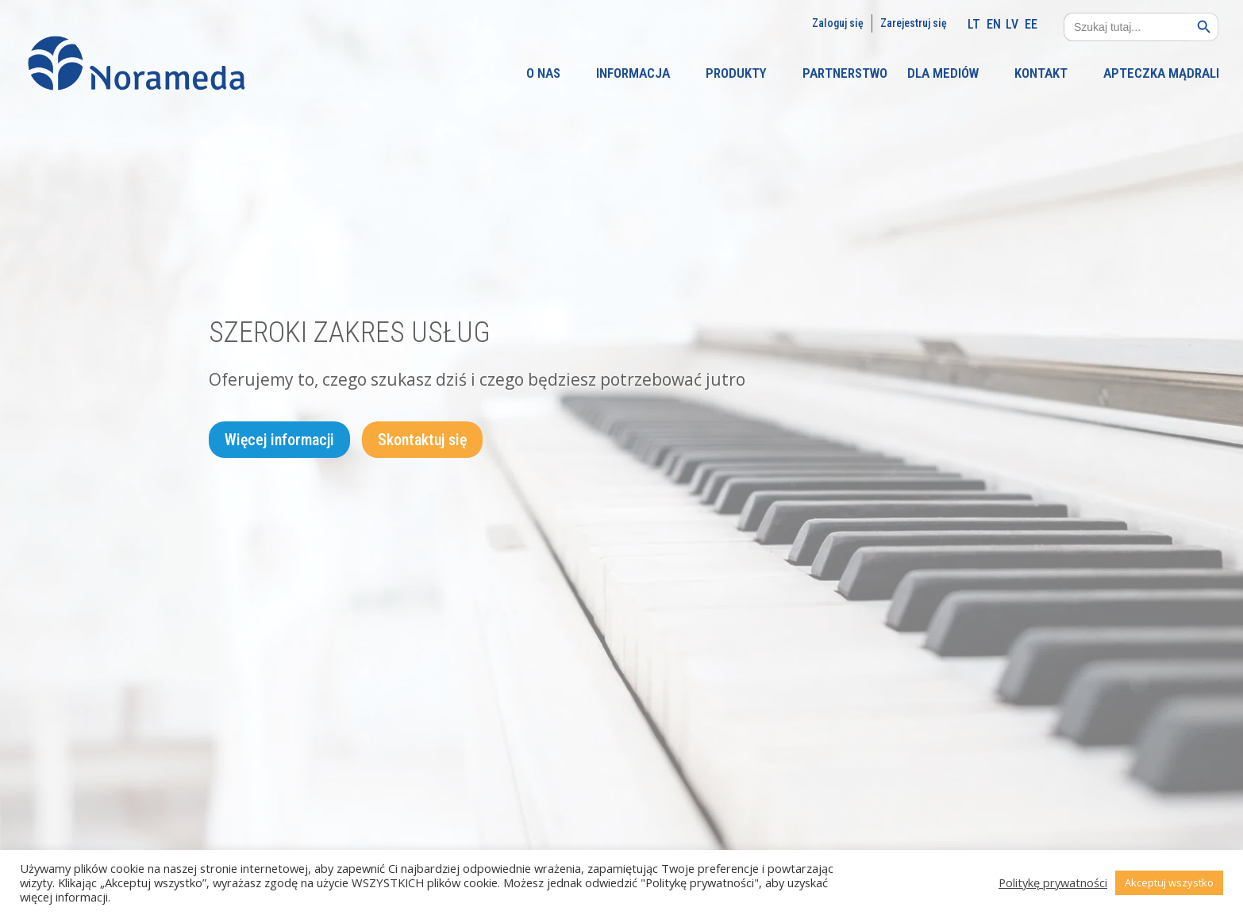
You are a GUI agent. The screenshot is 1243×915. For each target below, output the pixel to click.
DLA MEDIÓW (943, 74)
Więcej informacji (279, 440)
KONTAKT (1041, 74)
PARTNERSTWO (844, 74)
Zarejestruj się (913, 23)
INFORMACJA (633, 74)
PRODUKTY (736, 74)
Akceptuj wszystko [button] (1169, 882)
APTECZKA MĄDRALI (1161, 74)
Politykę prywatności (1053, 882)
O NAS (543, 74)
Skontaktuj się (422, 440)
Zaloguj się (838, 23)
